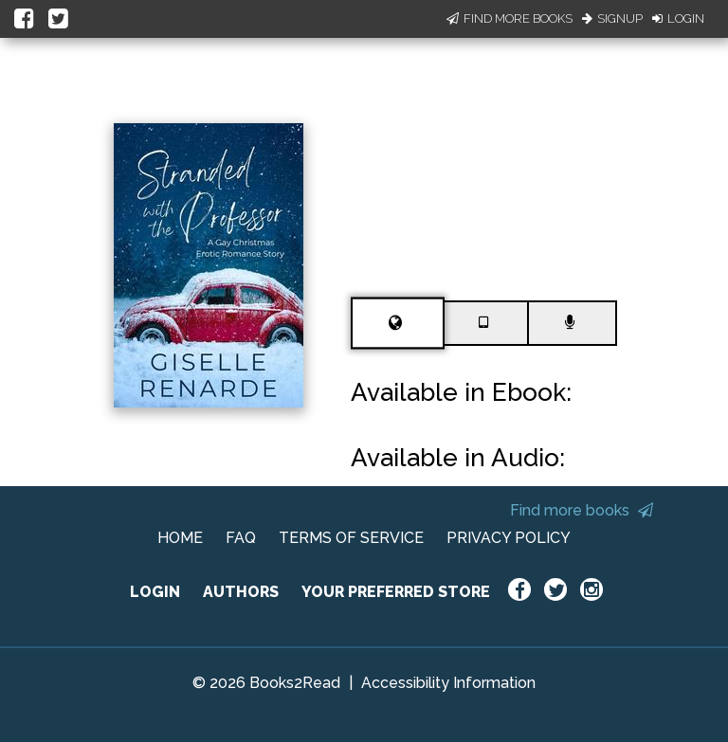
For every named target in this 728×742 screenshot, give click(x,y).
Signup (612, 18)
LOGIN (155, 592)
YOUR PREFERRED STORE (395, 592)
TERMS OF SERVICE (351, 538)
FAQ (241, 538)
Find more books (581, 510)
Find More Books (509, 18)
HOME (180, 538)
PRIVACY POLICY (508, 538)
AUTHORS (241, 592)
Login (678, 18)
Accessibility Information (448, 683)
